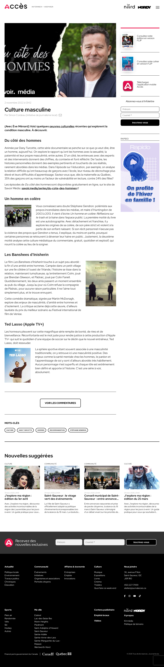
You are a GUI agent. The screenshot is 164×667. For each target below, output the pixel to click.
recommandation (57, 430)
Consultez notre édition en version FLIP (145, 38)
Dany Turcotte (25, 430)
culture (9, 430)
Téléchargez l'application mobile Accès (146, 84)
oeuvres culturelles (61, 126)
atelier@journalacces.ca (135, 588)
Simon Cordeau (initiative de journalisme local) (33, 115)
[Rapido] (140, 175)
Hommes (40, 430)
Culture (8, 464)
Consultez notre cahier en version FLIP (148, 62)
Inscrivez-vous (140, 122)
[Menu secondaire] (157, 7)
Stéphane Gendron (78, 430)
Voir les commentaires (60, 403)
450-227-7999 (131, 585)
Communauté (50, 464)
